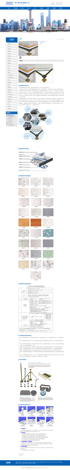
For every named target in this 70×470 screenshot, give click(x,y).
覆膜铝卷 (9, 51)
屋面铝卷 (34, 462)
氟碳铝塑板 (9, 82)
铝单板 (9, 84)
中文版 (53, 2)
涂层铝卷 (9, 48)
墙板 (21, 455)
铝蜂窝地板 (20, 89)
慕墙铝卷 (9, 70)
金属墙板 (9, 108)
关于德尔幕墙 (15, 8)
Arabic (62, 2)
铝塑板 (23, 463)
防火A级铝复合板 (10, 75)
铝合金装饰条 (10, 96)
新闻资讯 (54, 8)
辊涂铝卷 (9, 46)
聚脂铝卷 (9, 60)
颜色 (35, 8)
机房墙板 (9, 106)
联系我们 (60, 8)
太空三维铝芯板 (10, 94)
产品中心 (28, 8)
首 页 (9, 8)
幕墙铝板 (9, 72)
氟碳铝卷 (9, 63)
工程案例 (41, 8)
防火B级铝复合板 (10, 77)
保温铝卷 (9, 53)
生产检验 (22, 8)
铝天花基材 (48, 462)
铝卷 (8, 65)
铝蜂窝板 (30, 463)
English (57, 2)
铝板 (58, 462)
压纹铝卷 (9, 58)
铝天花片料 (9, 101)
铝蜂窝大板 (9, 89)
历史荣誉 (47, 8)
